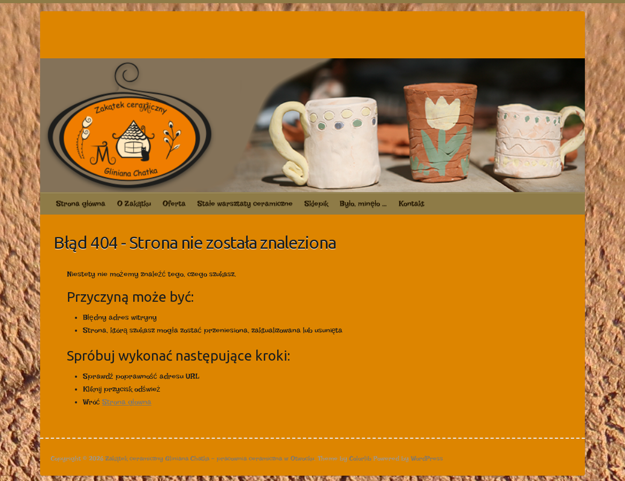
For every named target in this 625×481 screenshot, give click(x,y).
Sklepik (316, 203)
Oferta (174, 203)
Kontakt (411, 203)
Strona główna (80, 203)
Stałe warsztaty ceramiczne (245, 203)
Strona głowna (126, 402)
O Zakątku (134, 203)
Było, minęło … (363, 203)
